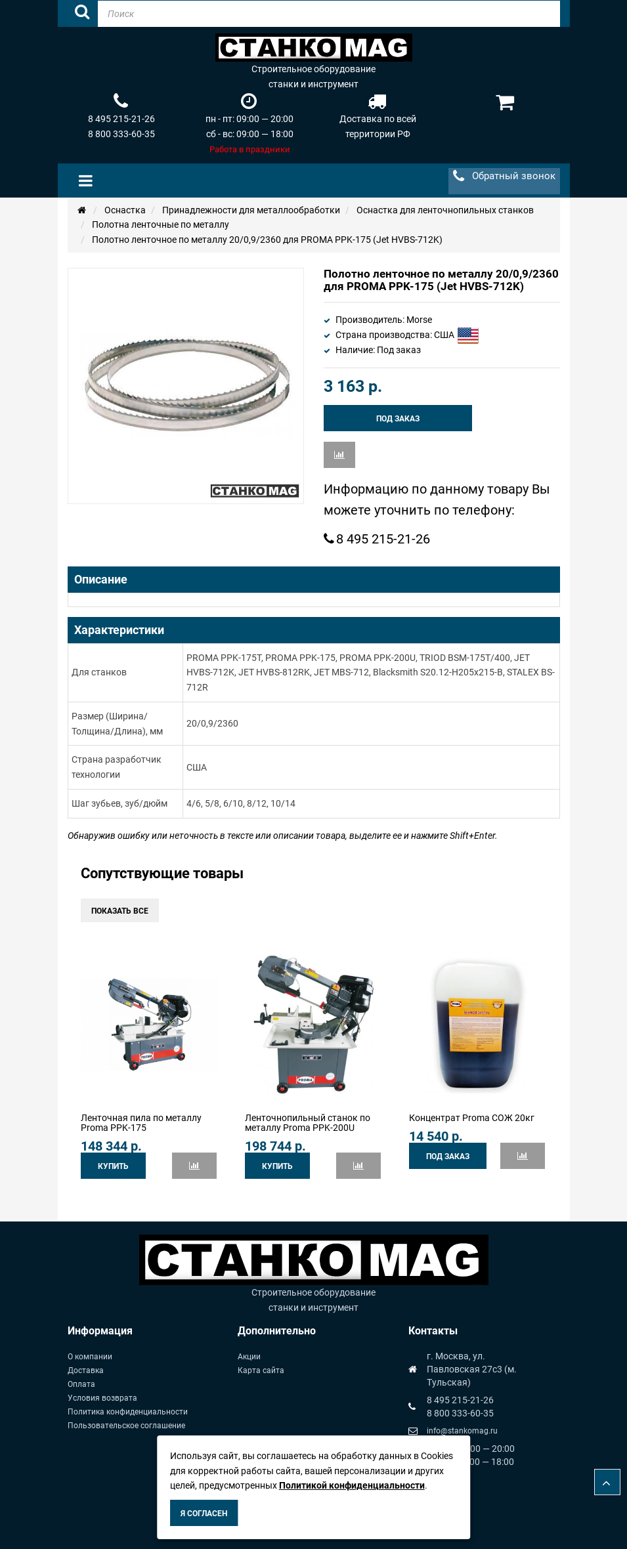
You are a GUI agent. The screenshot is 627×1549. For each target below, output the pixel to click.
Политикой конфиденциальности (352, 1485)
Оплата (81, 1384)
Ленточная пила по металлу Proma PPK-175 (141, 1123)
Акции (249, 1356)
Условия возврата (102, 1398)
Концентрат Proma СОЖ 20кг (471, 1118)
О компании (90, 1356)
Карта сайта (261, 1370)
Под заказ (398, 418)
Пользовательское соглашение (126, 1425)
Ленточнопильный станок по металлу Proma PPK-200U (307, 1123)
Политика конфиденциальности (128, 1411)
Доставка (86, 1370)
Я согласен (204, 1513)
